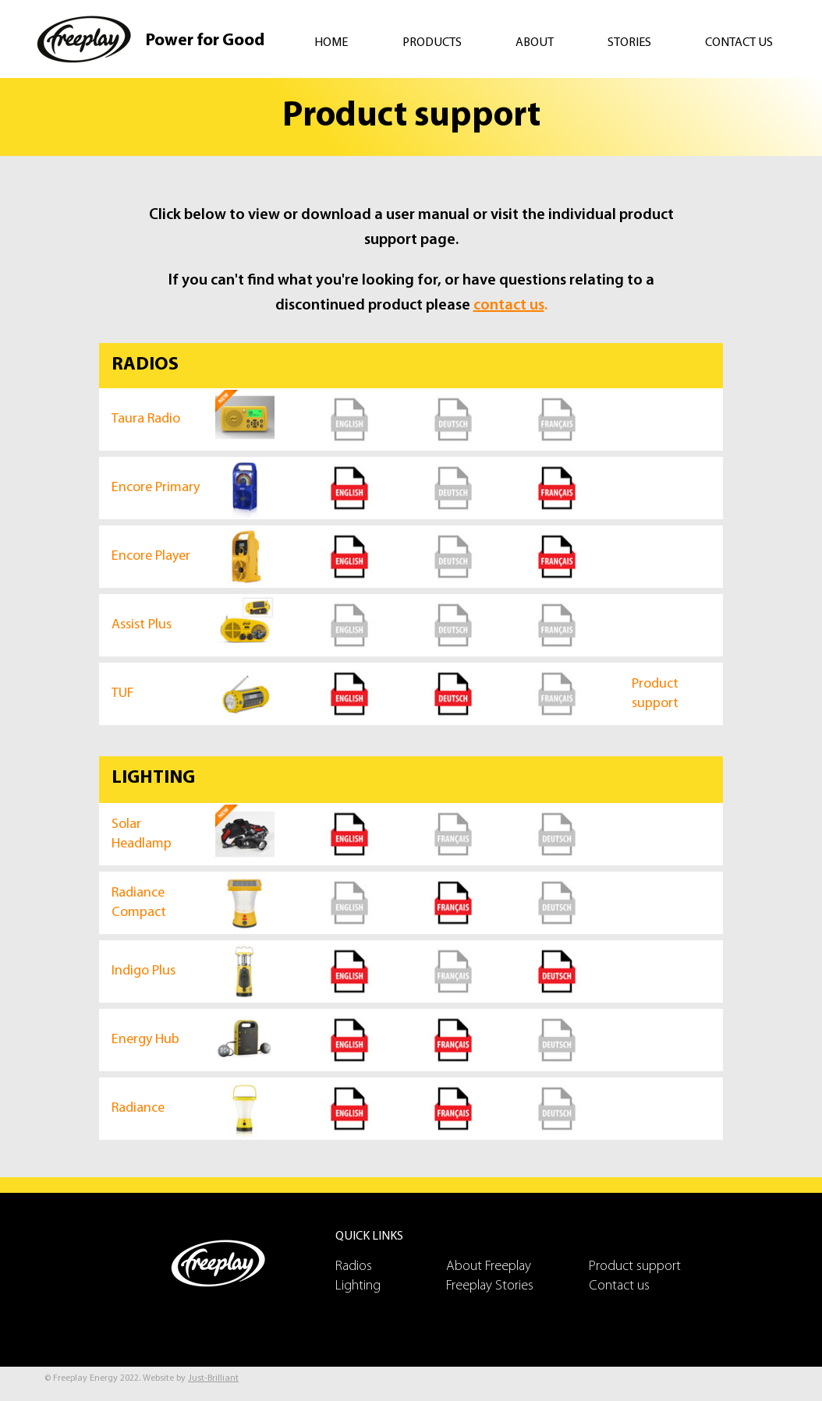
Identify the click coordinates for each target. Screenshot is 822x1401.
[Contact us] (644, 1286)
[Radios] (390, 1266)
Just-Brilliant (213, 1378)
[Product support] (644, 1266)
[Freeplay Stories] (501, 1286)
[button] (447, 42)
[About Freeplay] (501, 1266)
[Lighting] (390, 1286)
